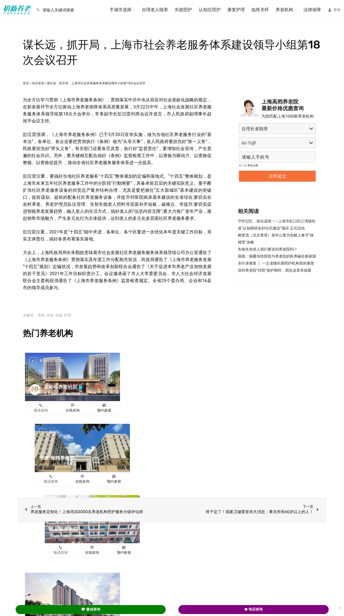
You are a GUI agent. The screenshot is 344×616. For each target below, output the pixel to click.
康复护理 (236, 9)
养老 (41, 315)
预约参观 (104, 410)
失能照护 (183, 9)
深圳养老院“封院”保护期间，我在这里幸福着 (274, 270)
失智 (50, 315)
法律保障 (312, 9)
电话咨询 (41, 410)
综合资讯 (38, 83)
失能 (58, 315)
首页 (26, 83)
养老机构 (284, 9)
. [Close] (340, 607)
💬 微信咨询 (90, 609)
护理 (67, 315)
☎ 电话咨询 (253, 609)
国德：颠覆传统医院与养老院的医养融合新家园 (277, 256)
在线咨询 (73, 410)
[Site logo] (18, 9)
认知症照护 (210, 9)
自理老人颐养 (155, 9)
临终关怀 (260, 9)
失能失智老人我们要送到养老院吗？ (267, 249)
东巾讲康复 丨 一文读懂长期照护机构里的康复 (276, 263)
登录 (336, 10)
